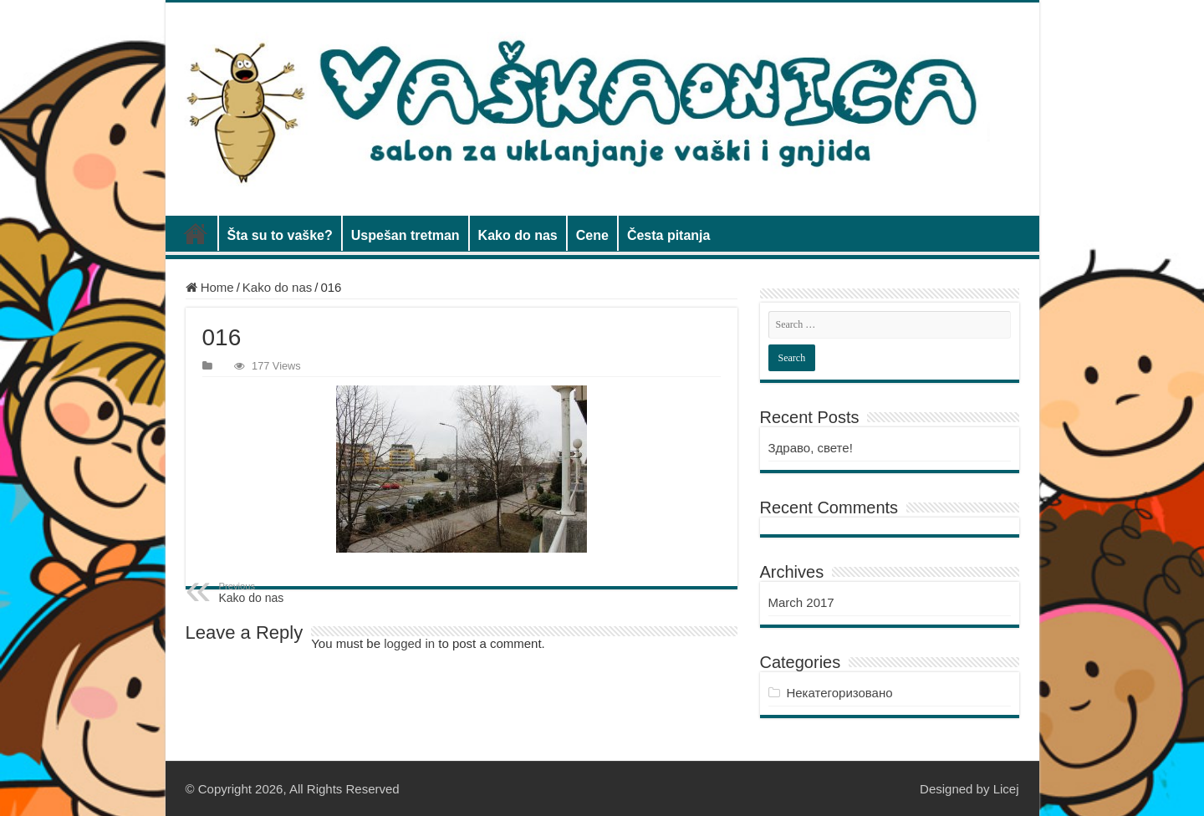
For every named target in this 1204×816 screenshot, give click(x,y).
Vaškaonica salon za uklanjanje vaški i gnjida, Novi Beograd (195, 233)
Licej (1006, 789)
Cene (592, 235)
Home (210, 287)
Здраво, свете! (810, 448)
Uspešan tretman (405, 235)
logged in (409, 643)
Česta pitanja (669, 235)
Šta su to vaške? (280, 235)
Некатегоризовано (839, 693)
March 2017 (801, 602)
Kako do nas (518, 235)
